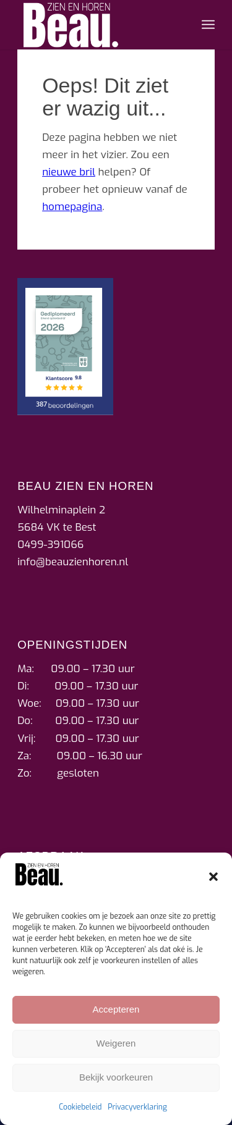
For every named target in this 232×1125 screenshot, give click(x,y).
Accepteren (116, 1009)
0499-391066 (50, 544)
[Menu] (208, 25)
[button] (213, 876)
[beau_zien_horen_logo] (96, 24)
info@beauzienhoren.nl (72, 562)
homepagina (72, 207)
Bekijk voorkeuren (116, 1077)
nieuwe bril (68, 172)
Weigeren (116, 1043)
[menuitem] (208, 25)
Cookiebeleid (80, 1107)
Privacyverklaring (137, 1107)
